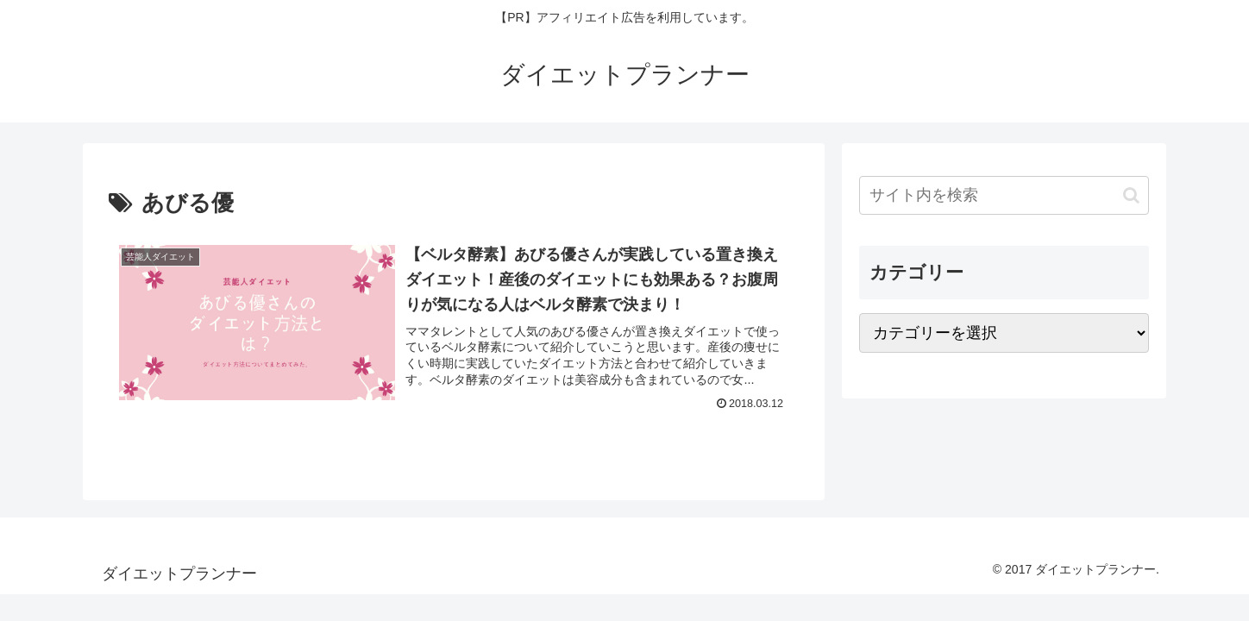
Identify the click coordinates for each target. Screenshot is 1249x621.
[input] (1004, 195)
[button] (1131, 195)
